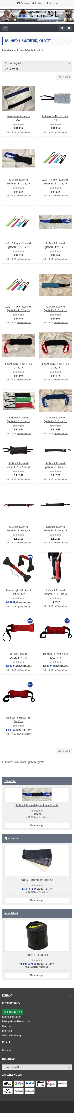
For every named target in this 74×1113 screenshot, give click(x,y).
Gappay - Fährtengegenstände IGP (37, 879)
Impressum (7, 1030)
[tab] (37, 1004)
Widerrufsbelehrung (11, 1035)
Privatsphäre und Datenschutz (16, 1021)
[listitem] (7, 1084)
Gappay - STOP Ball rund (37, 954)
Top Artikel (10, 781)
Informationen (36, 1003)
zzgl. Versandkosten (24, 132)
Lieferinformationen (11, 1016)
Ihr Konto (39, 3)
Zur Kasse (25, 3)
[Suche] (62, 28)
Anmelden (54, 3)
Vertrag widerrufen (13, 1011)
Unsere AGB (7, 1026)
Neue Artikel (11, 913)
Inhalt (36, 1042)
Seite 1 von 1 (64, 77)
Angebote (11, 838)
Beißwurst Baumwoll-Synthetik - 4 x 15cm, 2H (37, 805)
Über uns (6, 1050)
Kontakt (36, 996)
